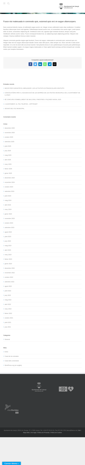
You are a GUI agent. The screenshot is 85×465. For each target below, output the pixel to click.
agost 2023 (8, 232)
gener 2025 (8, 173)
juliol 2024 (8, 196)
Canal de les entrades (12, 356)
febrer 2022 (8, 313)
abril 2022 (8, 304)
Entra (6, 352)
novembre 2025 (10, 132)
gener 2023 (8, 263)
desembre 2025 (10, 128)
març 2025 (8, 164)
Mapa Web (26, 432)
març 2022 (8, 309)
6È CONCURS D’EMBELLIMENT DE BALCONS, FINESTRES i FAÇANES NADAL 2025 (33, 99)
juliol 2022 (8, 291)
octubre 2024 (9, 187)
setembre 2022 (9, 282)
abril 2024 (8, 205)
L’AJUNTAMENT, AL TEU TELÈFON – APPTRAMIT (21, 104)
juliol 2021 (8, 322)
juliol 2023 (8, 236)
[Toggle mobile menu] (4, 3)
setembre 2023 (9, 227)
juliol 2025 (8, 146)
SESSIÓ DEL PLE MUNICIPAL (14, 108)
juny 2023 (8, 241)
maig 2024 (8, 200)
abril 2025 (8, 160)
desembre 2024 (10, 178)
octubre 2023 (9, 223)
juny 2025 (8, 150)
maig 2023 (8, 245)
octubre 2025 (9, 137)
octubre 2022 (9, 277)
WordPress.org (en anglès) (13, 365)
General (7, 339)
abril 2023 (8, 250)
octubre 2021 (9, 318)
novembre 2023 (10, 218)
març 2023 (8, 254)
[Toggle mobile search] (8, 3)
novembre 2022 (10, 273)
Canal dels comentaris (12, 361)
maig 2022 (8, 300)
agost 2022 (8, 286)
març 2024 (8, 209)
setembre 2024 (9, 191)
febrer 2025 (8, 169)
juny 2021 (8, 327)
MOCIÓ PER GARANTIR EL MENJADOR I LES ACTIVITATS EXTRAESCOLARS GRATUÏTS (34, 88)
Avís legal (33, 432)
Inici (79, 430)
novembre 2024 (10, 182)
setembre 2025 (9, 141)
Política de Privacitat (43, 432)
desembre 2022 (10, 268)
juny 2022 (8, 295)
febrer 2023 (8, 259)
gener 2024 (8, 214)
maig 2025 (8, 155)
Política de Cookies (56, 432)
